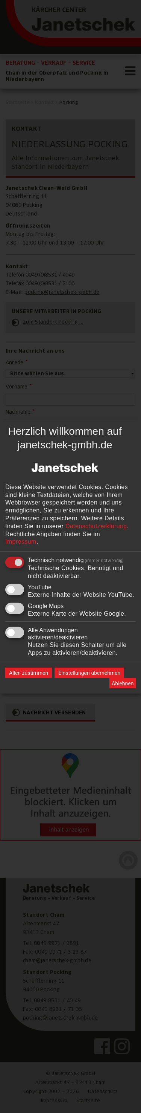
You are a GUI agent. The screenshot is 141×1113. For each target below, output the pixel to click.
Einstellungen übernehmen (89, 673)
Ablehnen (122, 683)
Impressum (20, 541)
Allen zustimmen (28, 673)
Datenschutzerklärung (96, 526)
